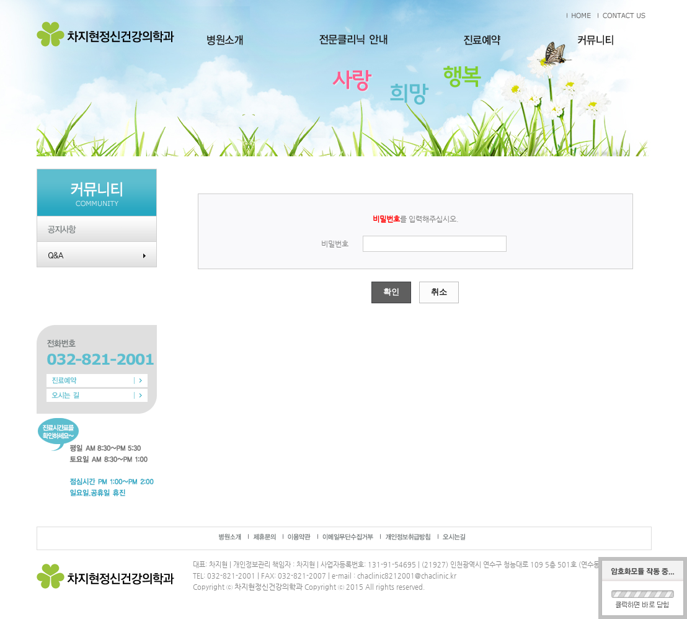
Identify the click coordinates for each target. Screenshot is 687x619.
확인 (391, 291)
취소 (439, 291)
